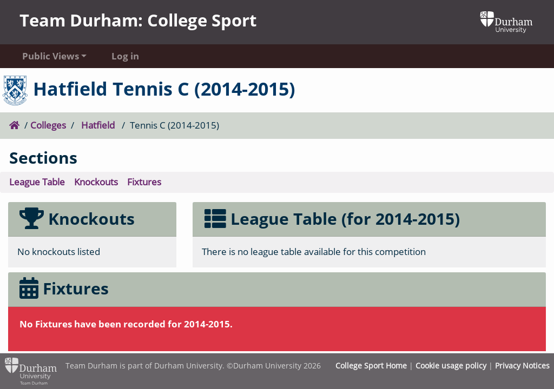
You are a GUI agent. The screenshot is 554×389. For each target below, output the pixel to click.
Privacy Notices (522, 365)
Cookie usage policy (451, 365)
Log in (125, 56)
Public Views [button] (50, 56)
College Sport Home (371, 365)
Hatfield (98, 125)
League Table (37, 182)
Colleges (48, 125)
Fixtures (144, 182)
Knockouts (96, 182)
